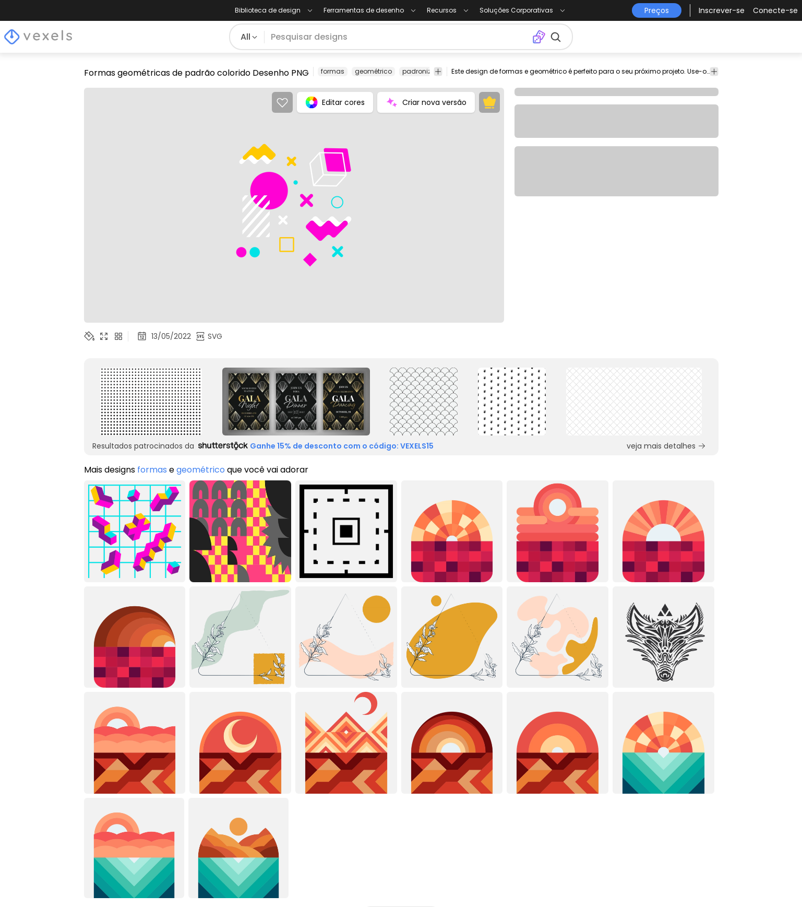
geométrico (373, 71)
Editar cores (335, 102)
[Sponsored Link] (151, 401)
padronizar (420, 71)
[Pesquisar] (398, 37)
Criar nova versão (426, 102)
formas (332, 71)
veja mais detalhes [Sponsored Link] (666, 446)
